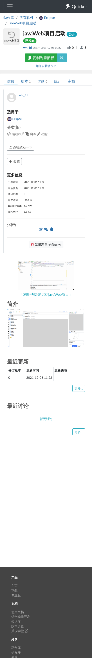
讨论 (42, 81)
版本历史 (17, 626)
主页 (14, 586)
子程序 (16, 652)
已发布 (30, 41)
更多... (78, 388)
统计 (57, 81)
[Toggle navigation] (10, 6)
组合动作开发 (20, 617)
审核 (71, 81)
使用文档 (17, 612)
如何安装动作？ (46, 66)
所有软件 (26, 17)
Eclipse (14, 119)
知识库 (16, 621)
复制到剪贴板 (41, 57)
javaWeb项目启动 (22, 23)
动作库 (8, 17)
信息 (10, 81)
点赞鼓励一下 (20, 147)
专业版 (16, 595)
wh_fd (28, 47)
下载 (14, 590)
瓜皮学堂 (19, 631)
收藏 (14, 162)
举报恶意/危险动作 (46, 245)
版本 (26, 81)
